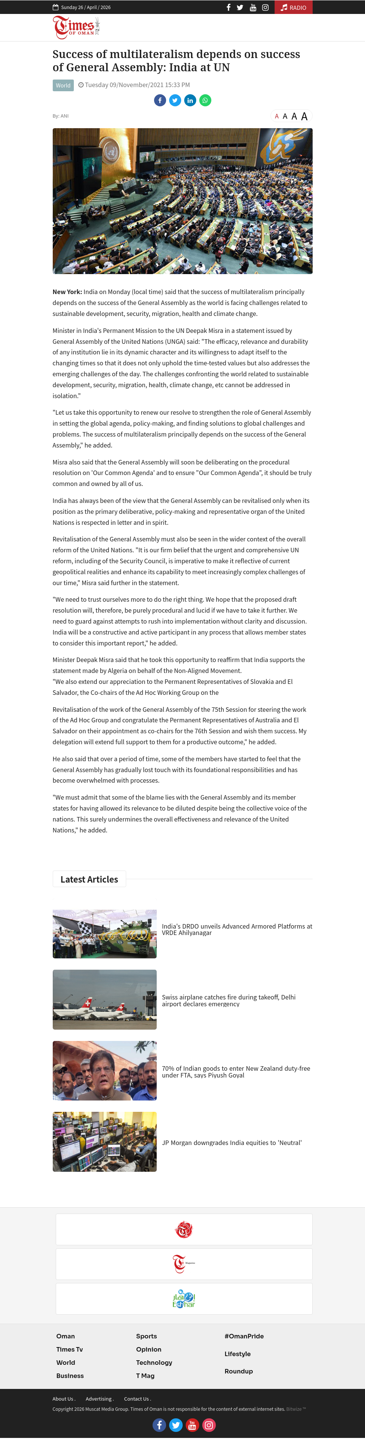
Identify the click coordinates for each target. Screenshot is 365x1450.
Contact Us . (137, 1398)
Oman (66, 1336)
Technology (154, 1363)
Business (70, 1376)
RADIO (294, 7)
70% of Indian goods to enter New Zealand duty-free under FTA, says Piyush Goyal (236, 1071)
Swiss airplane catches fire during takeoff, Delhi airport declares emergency (229, 1000)
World (63, 85)
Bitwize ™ (296, 1409)
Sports (146, 1336)
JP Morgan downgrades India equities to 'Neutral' (232, 1142)
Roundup (238, 1371)
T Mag (145, 1376)
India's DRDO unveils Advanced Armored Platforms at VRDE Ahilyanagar (237, 929)
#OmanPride (244, 1336)
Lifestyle (237, 1354)
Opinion (149, 1349)
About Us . (64, 1398)
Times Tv (70, 1349)
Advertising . (100, 1398)
